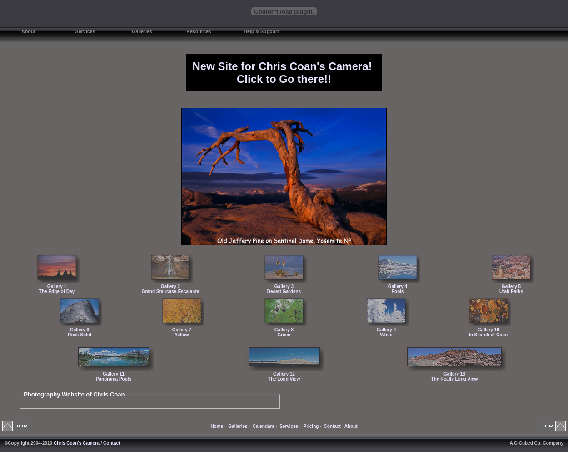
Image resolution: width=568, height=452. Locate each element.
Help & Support (261, 31)
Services (85, 31)
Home (216, 426)
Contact (332, 426)
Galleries (142, 31)
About (28, 31)
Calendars (263, 426)
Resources (198, 31)
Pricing (311, 426)
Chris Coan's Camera (77, 443)
